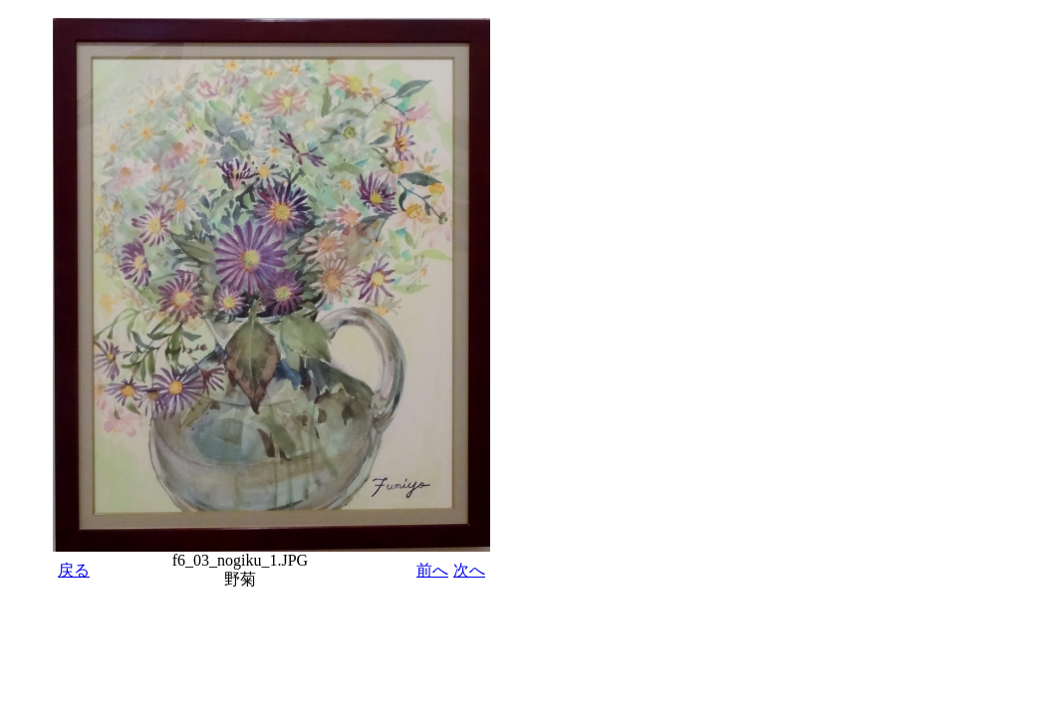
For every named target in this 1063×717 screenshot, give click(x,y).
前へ (432, 570)
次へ (469, 570)
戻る (74, 570)
